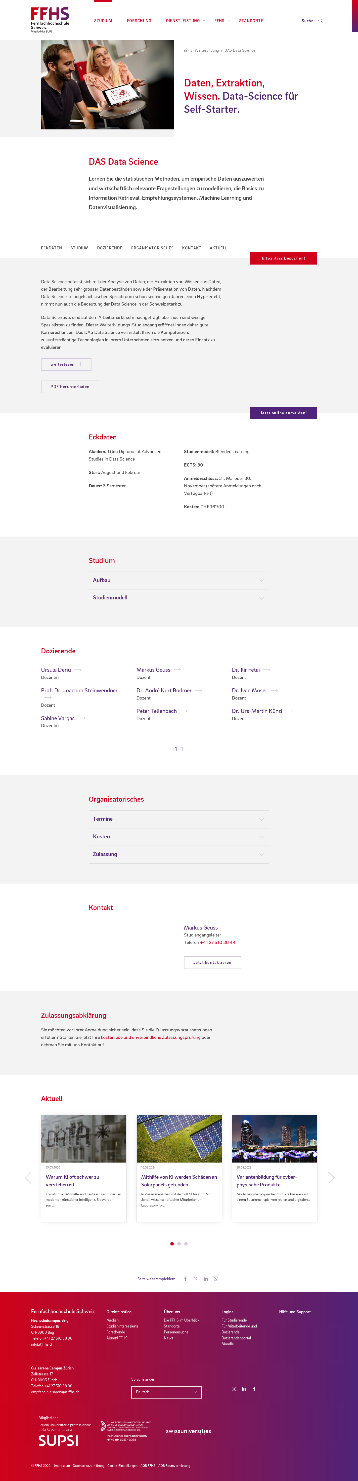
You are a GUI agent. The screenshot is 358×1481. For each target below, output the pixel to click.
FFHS (222, 21)
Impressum (62, 1466)
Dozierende (109, 248)
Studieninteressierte (122, 1326)
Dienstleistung (186, 21)
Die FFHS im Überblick (181, 1321)
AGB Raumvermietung (174, 1466)
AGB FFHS (147, 1466)
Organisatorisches (152, 248)
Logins (227, 1312)
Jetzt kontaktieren (212, 963)
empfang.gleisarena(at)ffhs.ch (55, 1392)
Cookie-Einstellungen (122, 1466)
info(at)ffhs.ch (42, 1345)
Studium (106, 21)
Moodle (228, 1344)
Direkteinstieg (119, 1312)
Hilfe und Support (295, 1312)
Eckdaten (51, 248)
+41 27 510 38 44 (218, 942)
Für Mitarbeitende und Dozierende (239, 1329)
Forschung (142, 21)
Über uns (172, 1312)
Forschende (115, 1332)
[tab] (179, 580)
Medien (112, 1321)
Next (330, 1178)
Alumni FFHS (117, 1338)
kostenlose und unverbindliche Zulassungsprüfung (151, 1037)
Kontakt (191, 248)
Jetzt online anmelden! (283, 413)
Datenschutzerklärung (88, 1466)
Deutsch (142, 1392)
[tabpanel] (84, 698)
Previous (27, 1178)
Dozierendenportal (236, 1338)
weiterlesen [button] (63, 364)
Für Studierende (234, 1321)
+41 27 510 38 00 (58, 1339)
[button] (185, 1279)
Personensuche (176, 1332)
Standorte (254, 21)
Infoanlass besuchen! (283, 258)
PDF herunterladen (70, 387)
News (168, 1338)
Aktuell (218, 248)
